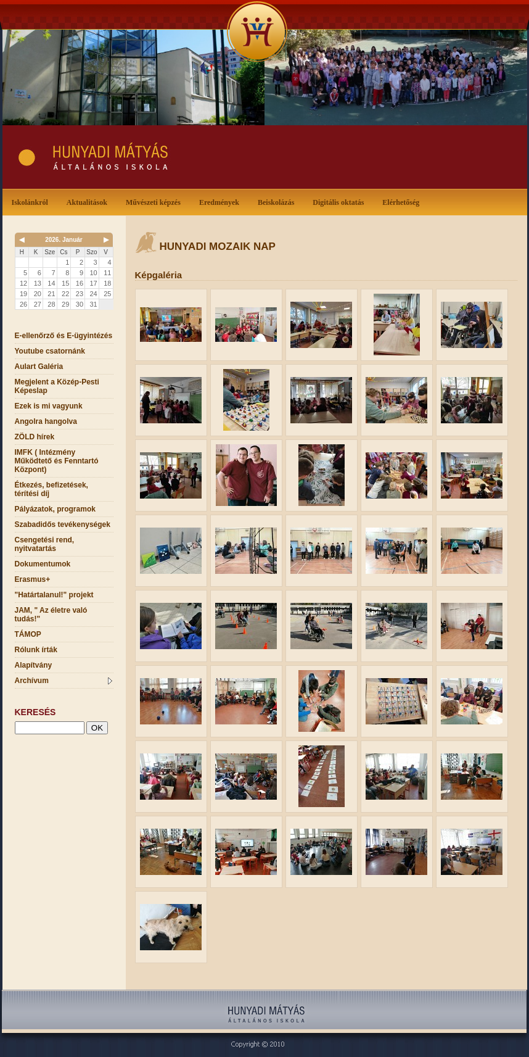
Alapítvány (33, 665)
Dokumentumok (43, 564)
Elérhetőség (400, 202)
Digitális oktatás (338, 202)
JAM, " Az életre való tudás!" (51, 614)
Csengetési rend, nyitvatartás (45, 544)
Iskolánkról (32, 201)
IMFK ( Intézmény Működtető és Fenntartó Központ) (57, 461)
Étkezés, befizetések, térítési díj (51, 489)
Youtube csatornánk (50, 351)
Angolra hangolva (46, 421)
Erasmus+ (33, 579)
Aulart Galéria (39, 366)
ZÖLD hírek (35, 437)
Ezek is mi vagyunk (49, 406)
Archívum (63, 680)
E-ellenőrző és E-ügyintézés (64, 335)
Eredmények (221, 201)
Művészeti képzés (156, 201)
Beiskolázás (278, 201)
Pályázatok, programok (55, 509)
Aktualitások (89, 201)
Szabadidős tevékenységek (62, 524)
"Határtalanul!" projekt (54, 595)
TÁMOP (28, 634)
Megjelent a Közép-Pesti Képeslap (57, 386)
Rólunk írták (36, 649)
